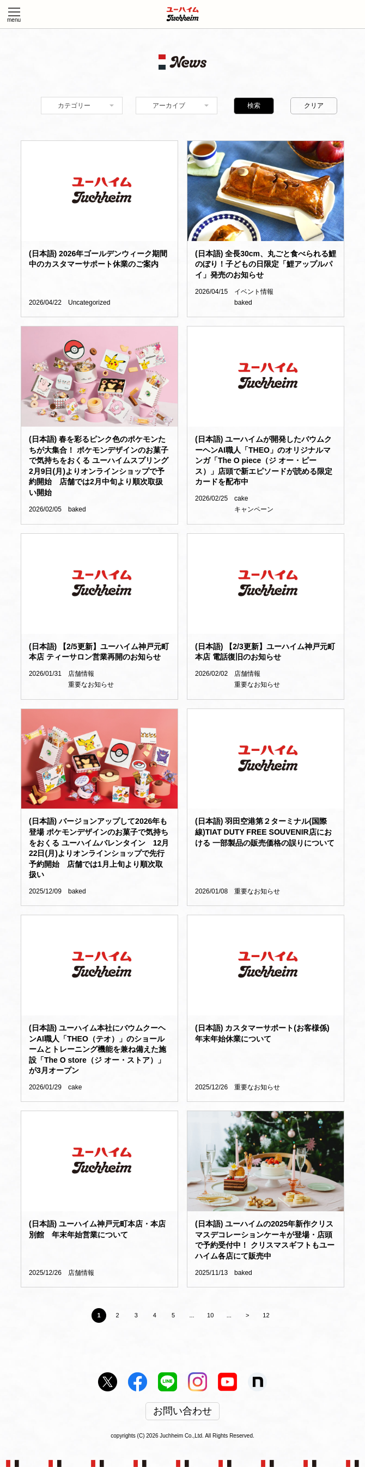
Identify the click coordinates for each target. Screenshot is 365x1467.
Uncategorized (89, 302)
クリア (314, 105)
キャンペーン (253, 509)
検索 (253, 105)
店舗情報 (81, 673)
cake (241, 498)
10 (210, 1315)
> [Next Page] (247, 1315)
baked (243, 302)
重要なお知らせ (91, 684)
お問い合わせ (182, 1411)
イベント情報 (253, 291)
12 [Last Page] (266, 1315)
